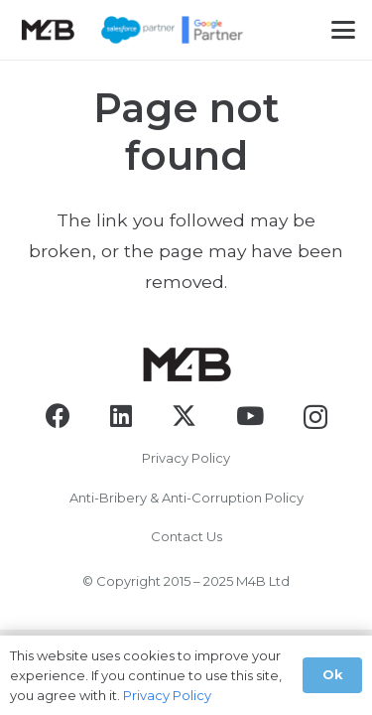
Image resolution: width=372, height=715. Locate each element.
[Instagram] (315, 417)
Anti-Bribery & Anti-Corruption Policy (186, 497)
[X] (184, 416)
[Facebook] (58, 415)
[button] (343, 30)
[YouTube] (250, 415)
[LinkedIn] (121, 415)
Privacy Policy (186, 458)
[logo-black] (47, 30)
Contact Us (186, 536)
